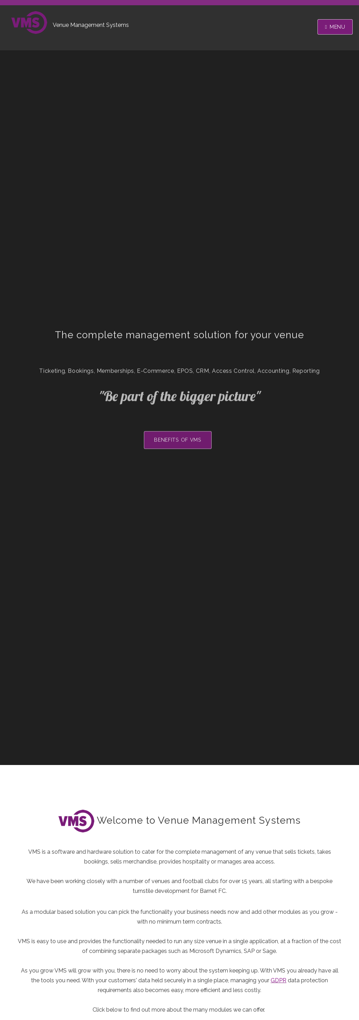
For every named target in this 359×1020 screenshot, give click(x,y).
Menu (337, 27)
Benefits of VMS (178, 441)
